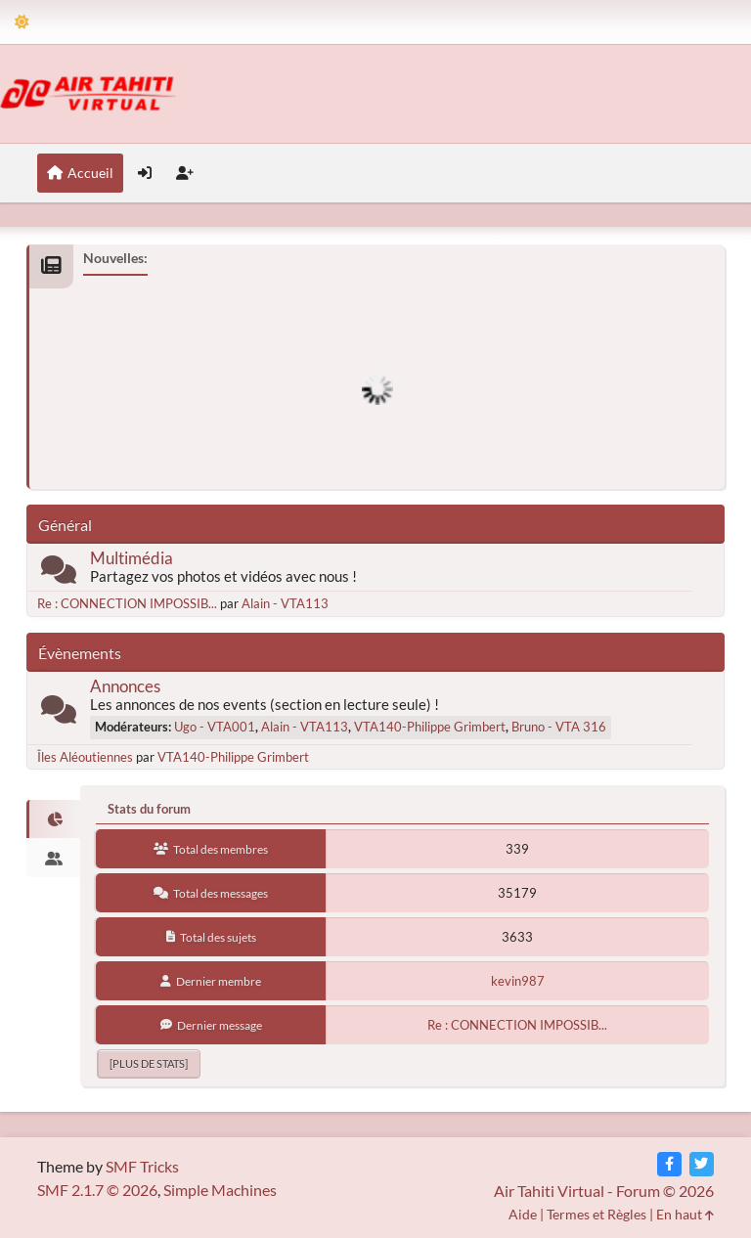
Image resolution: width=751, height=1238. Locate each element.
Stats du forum (149, 809)
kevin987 (518, 981)
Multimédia (131, 558)
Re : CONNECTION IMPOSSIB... (127, 603)
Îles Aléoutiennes (85, 757)
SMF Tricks (142, 1166)
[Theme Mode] (22, 22)
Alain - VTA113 (285, 603)
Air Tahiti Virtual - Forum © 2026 (604, 1190)
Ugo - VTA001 (214, 726)
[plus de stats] (149, 1063)
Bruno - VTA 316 (558, 726)
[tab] (53, 819)
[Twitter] (701, 1164)
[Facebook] (669, 1164)
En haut (685, 1214)
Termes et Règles (596, 1214)
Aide (522, 1214)
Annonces (125, 686)
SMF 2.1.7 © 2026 (97, 1189)
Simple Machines (220, 1189)
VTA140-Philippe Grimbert (430, 726)
